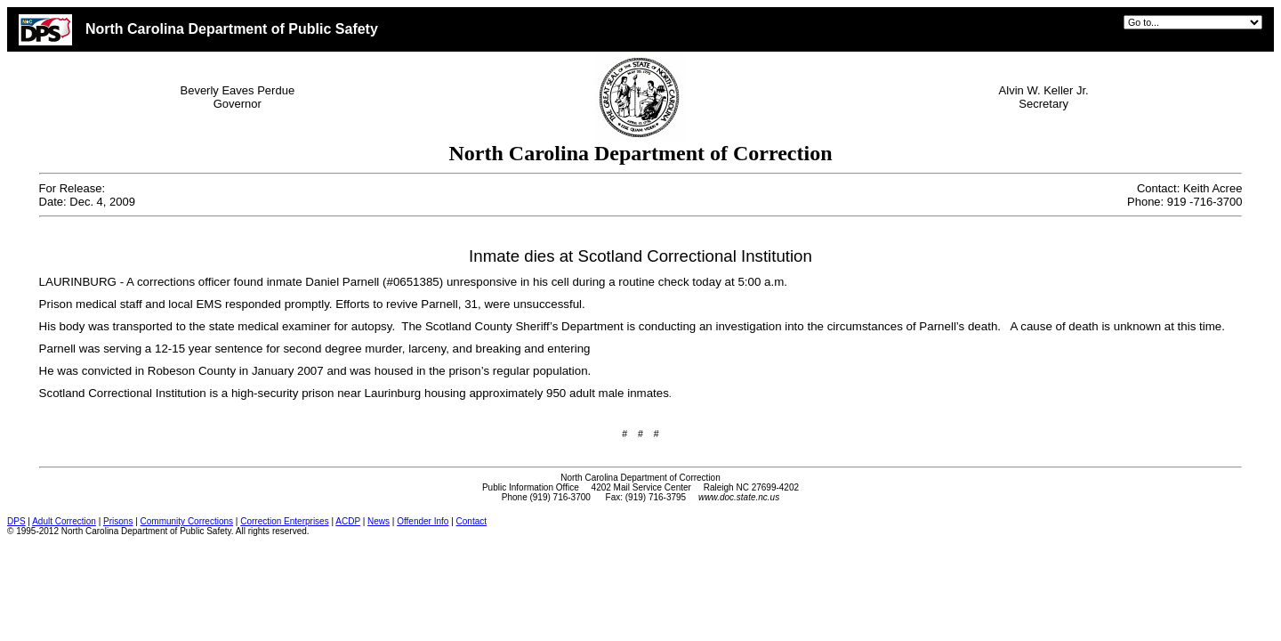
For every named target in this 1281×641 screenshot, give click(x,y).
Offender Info (422, 521)
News (378, 521)
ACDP (347, 521)
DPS (16, 521)
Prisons (118, 521)
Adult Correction (64, 521)
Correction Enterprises (284, 521)
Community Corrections (187, 521)
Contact (471, 521)
